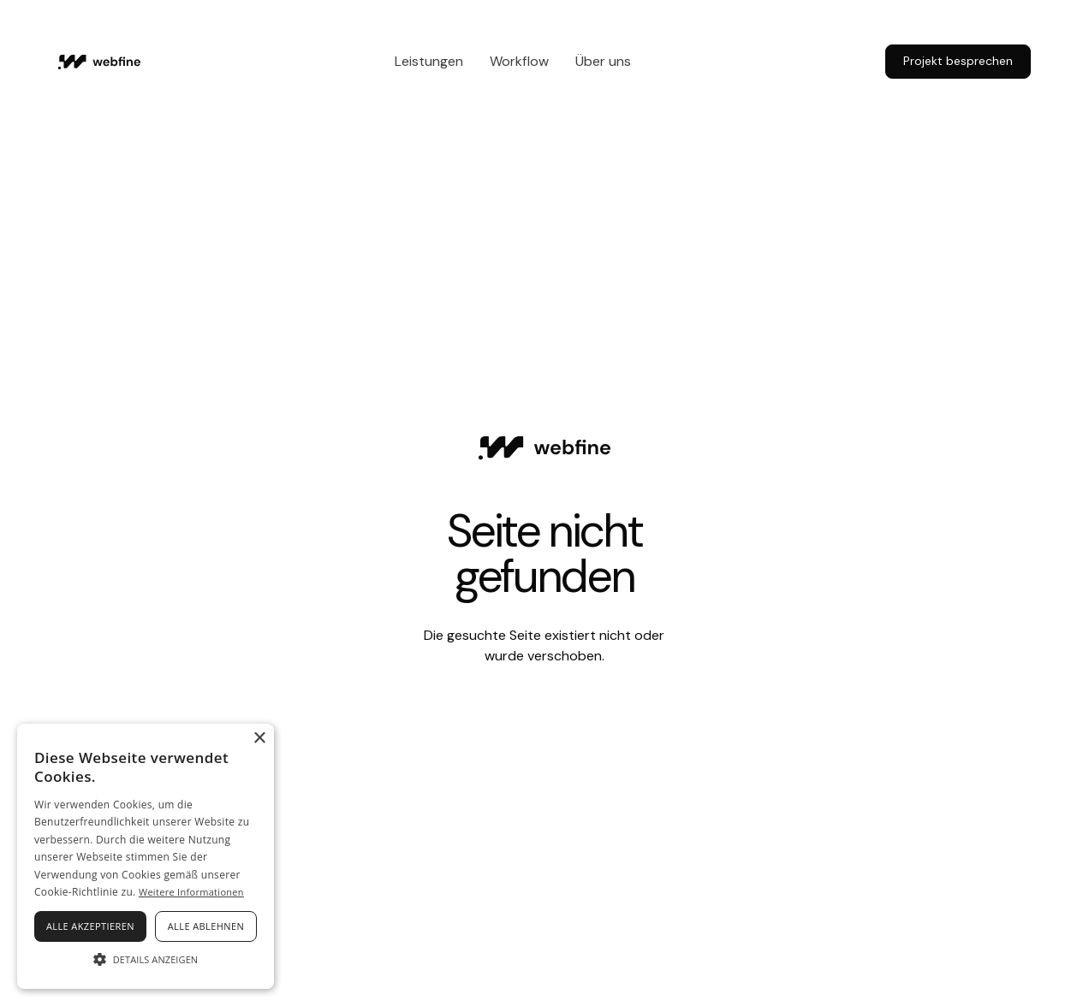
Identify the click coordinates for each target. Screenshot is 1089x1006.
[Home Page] (99, 62)
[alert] (145, 856)
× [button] (259, 738)
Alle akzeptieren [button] (90, 926)
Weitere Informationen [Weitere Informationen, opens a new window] (191, 891)
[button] (145, 959)
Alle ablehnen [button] (206, 926)
